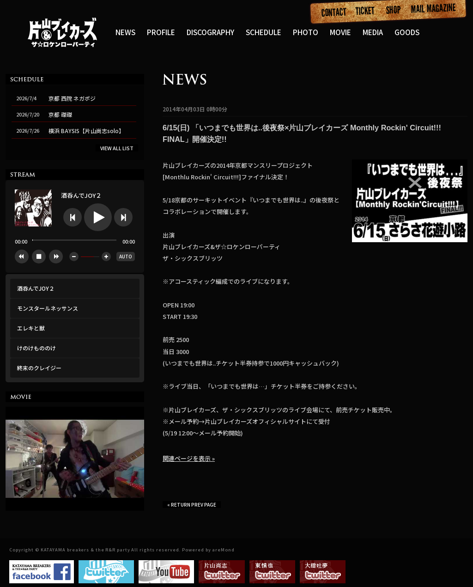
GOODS (406, 32)
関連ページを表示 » (189, 458)
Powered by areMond (208, 550)
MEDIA (373, 32)
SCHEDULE (263, 32)
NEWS (125, 32)
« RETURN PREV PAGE (191, 504)
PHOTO (305, 32)
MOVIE (340, 32)
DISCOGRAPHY (210, 32)
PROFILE (161, 32)
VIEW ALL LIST (116, 148)
